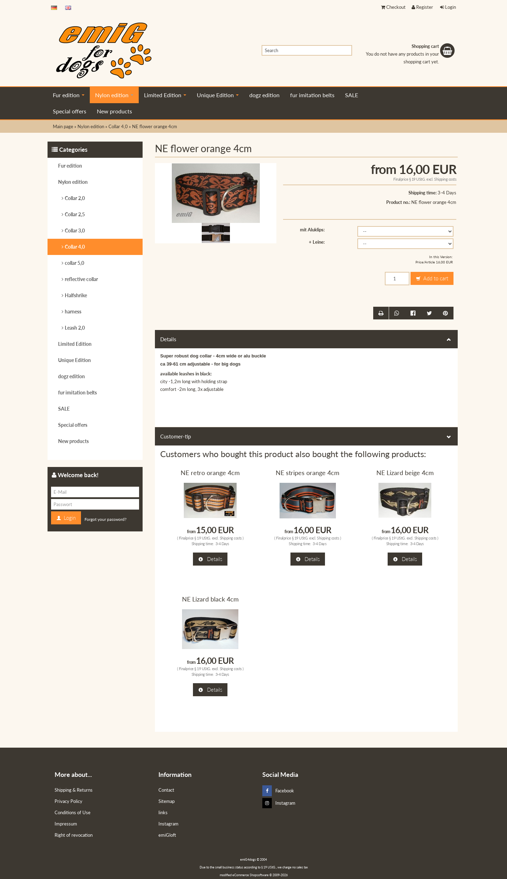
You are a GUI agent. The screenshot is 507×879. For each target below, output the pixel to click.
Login (448, 7)
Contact (166, 790)
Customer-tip (306, 436)
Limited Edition (165, 95)
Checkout (393, 7)
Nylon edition (114, 95)
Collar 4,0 (75, 247)
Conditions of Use (72, 812)
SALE (351, 95)
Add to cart (432, 278)
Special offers (69, 111)
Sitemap (166, 801)
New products (114, 111)
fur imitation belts (312, 95)
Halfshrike (76, 295)
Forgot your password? (105, 519)
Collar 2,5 (75, 214)
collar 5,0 (74, 263)
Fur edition (68, 95)
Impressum (66, 824)
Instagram (168, 824)
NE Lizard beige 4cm (405, 472)
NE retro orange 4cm (210, 472)
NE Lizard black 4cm (210, 599)
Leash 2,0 (75, 328)
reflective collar (81, 279)
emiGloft (167, 835)
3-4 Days (447, 192)
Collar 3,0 (75, 230)
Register (422, 7)
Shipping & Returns (74, 790)
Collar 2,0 (75, 198)
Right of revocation (74, 835)
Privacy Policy (68, 801)
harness (73, 311)
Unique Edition (218, 95)
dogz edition (264, 95)
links (163, 812)
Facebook (278, 790)
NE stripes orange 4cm (307, 472)
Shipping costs (445, 179)
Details (306, 339)
